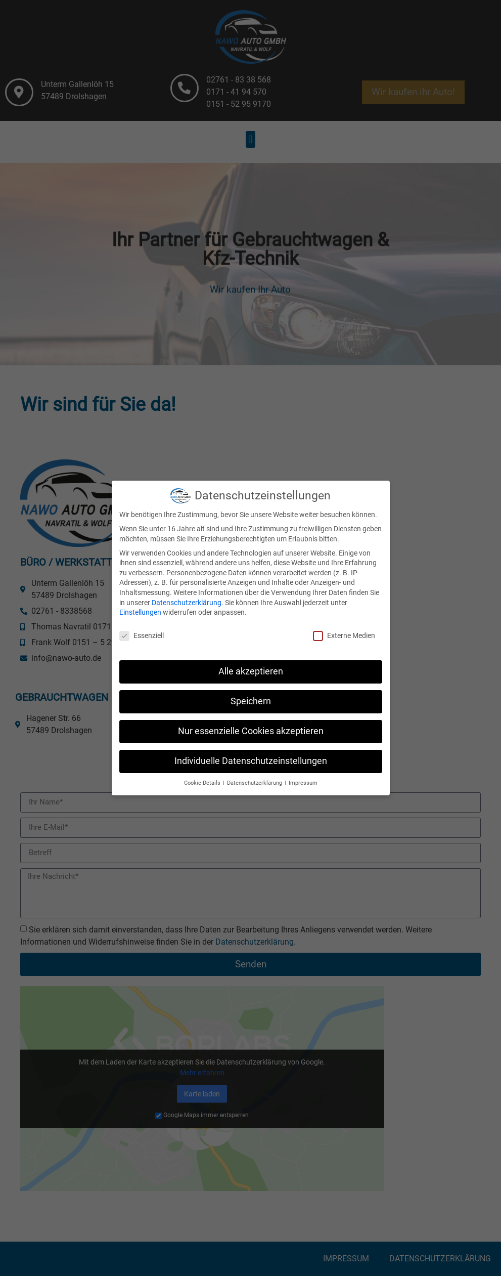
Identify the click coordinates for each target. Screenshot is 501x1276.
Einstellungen (140, 605)
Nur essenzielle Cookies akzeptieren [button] (251, 723)
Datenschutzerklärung (186, 594)
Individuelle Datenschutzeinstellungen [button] (250, 753)
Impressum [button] (303, 775)
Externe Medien (344, 628)
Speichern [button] (251, 694)
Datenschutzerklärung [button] (255, 775)
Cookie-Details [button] (203, 775)
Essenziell (141, 628)
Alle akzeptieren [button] (250, 664)
